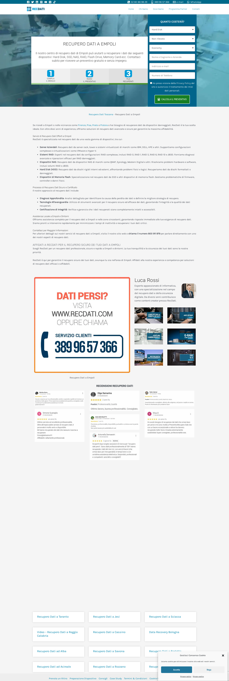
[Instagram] (41, 2)
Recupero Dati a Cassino (109, 632)
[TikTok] (54, 2)
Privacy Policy (183, 83)
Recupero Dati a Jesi (106, 616)
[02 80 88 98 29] (137, 2)
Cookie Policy (157, 678)
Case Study (116, 678)
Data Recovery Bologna (164, 632)
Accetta (176, 668)
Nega (209, 668)
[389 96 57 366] (160, 2)
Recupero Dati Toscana (101, 114)
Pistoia (104, 125)
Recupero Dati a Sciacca (165, 616)
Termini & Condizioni (135, 678)
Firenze (82, 125)
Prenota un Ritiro (58, 678)
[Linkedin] (37, 2)
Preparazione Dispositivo (83, 678)
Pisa (89, 125)
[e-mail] (178, 2)
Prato (95, 125)
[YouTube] (45, 2)
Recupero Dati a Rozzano (109, 666)
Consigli (103, 678)
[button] (223, 654)
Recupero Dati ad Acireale (54, 666)
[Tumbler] (50, 2)
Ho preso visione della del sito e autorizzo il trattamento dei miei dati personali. (172, 87)
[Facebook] (28, 2)
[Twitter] (32, 2)
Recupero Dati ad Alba (51, 651)
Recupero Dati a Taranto (53, 616)
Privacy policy (185, 675)
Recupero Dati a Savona (108, 651)
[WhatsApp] (194, 2)
